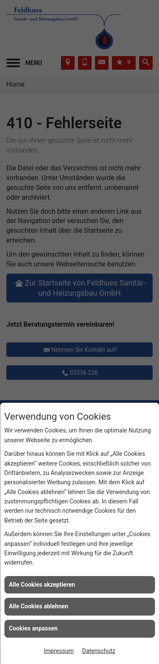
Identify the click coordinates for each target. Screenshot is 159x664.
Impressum (58, 650)
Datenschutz (98, 650)
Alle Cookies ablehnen (38, 606)
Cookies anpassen (33, 628)
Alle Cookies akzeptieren (42, 584)
